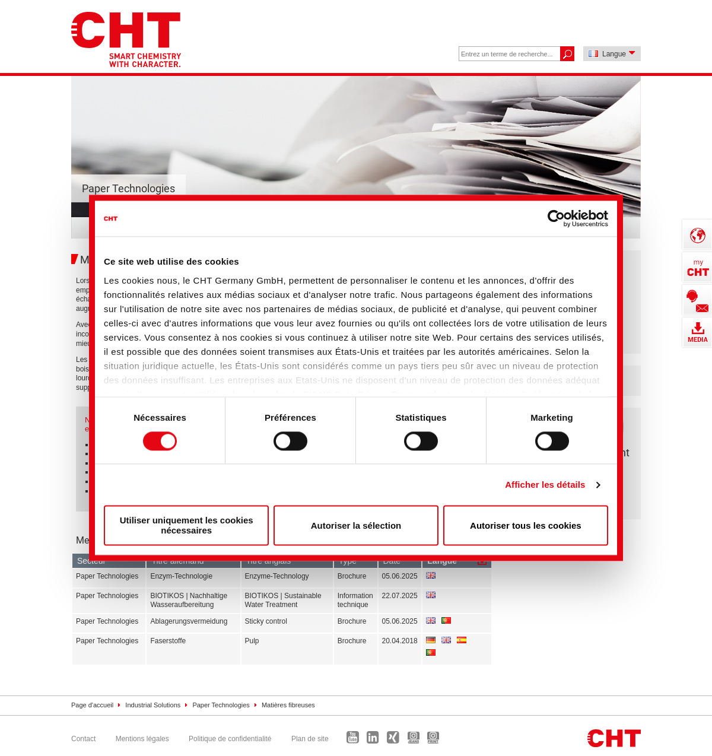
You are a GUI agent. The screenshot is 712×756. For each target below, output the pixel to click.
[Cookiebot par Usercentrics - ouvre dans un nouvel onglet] (556, 218)
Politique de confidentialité (230, 739)
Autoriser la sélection (356, 525)
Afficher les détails (545, 484)
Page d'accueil (92, 705)
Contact (83, 739)
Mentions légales (142, 739)
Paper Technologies (220, 705)
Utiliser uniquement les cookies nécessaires (186, 526)
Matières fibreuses (288, 705)
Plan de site (310, 739)
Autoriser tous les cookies (525, 525)
